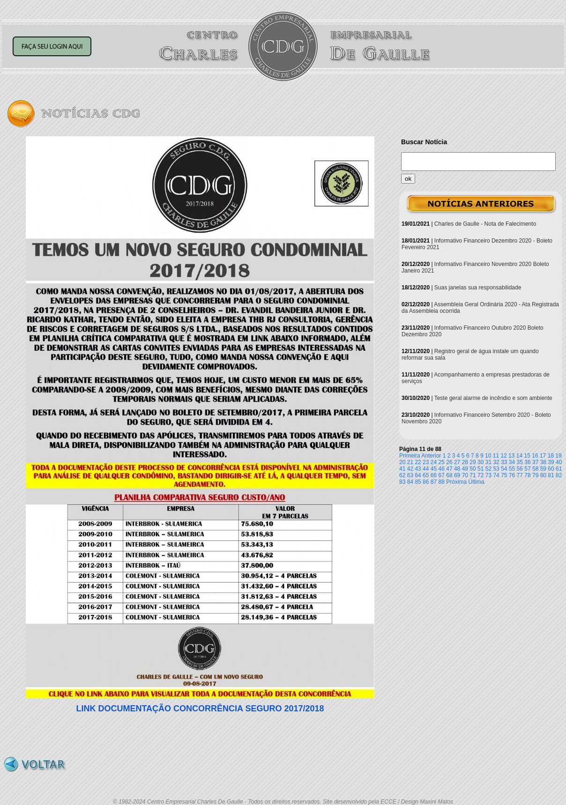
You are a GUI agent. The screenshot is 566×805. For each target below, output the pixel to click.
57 (527, 468)
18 (551, 455)
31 (488, 462)
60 (551, 468)
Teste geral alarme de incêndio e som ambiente (493, 398)
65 (426, 475)
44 (426, 468)
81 (551, 475)
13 (511, 455)
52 (488, 468)
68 (449, 475)
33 (504, 462)
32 (496, 462)
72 (480, 475)
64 (418, 475)
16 (535, 455)
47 (449, 468)
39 (551, 462)
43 (418, 468)
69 (457, 475)
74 (496, 475)
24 (434, 462)
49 (465, 468)
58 (535, 468)
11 (496, 455)
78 (527, 475)
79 (535, 475)
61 (559, 468)
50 (472, 468)
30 (480, 462)
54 (504, 468)
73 (488, 475)
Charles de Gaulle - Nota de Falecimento (485, 224)
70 (465, 475)
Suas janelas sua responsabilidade (477, 287)
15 (527, 455)
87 (434, 482)
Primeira (409, 455)
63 (410, 475)
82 (559, 475)
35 (520, 462)
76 (512, 475)
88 (442, 482)
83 (402, 482)
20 (402, 462)
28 (465, 462)
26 (449, 462)
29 (472, 462)
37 (535, 462)
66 (434, 475)
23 (426, 462)
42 (410, 468)
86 (426, 482)
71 (472, 475)
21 (410, 462)
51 (480, 468)
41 (402, 468)
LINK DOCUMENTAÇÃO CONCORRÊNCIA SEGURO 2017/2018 (200, 708)
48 (457, 468)
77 (520, 475)
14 (519, 455)
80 (543, 475)
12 (503, 455)
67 (442, 475)
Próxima (456, 482)
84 (410, 482)
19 (558, 455)
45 (434, 468)
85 (418, 482)
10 (488, 455)
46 (442, 468)
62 (402, 475)
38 (543, 462)
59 (543, 468)
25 (442, 462)
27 (457, 462)
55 (512, 468)
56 (520, 468)
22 (418, 462)
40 (559, 462)
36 (527, 462)
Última (476, 482)
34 (512, 462)
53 (496, 468)
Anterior (431, 455)
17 (543, 455)
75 (504, 475)
